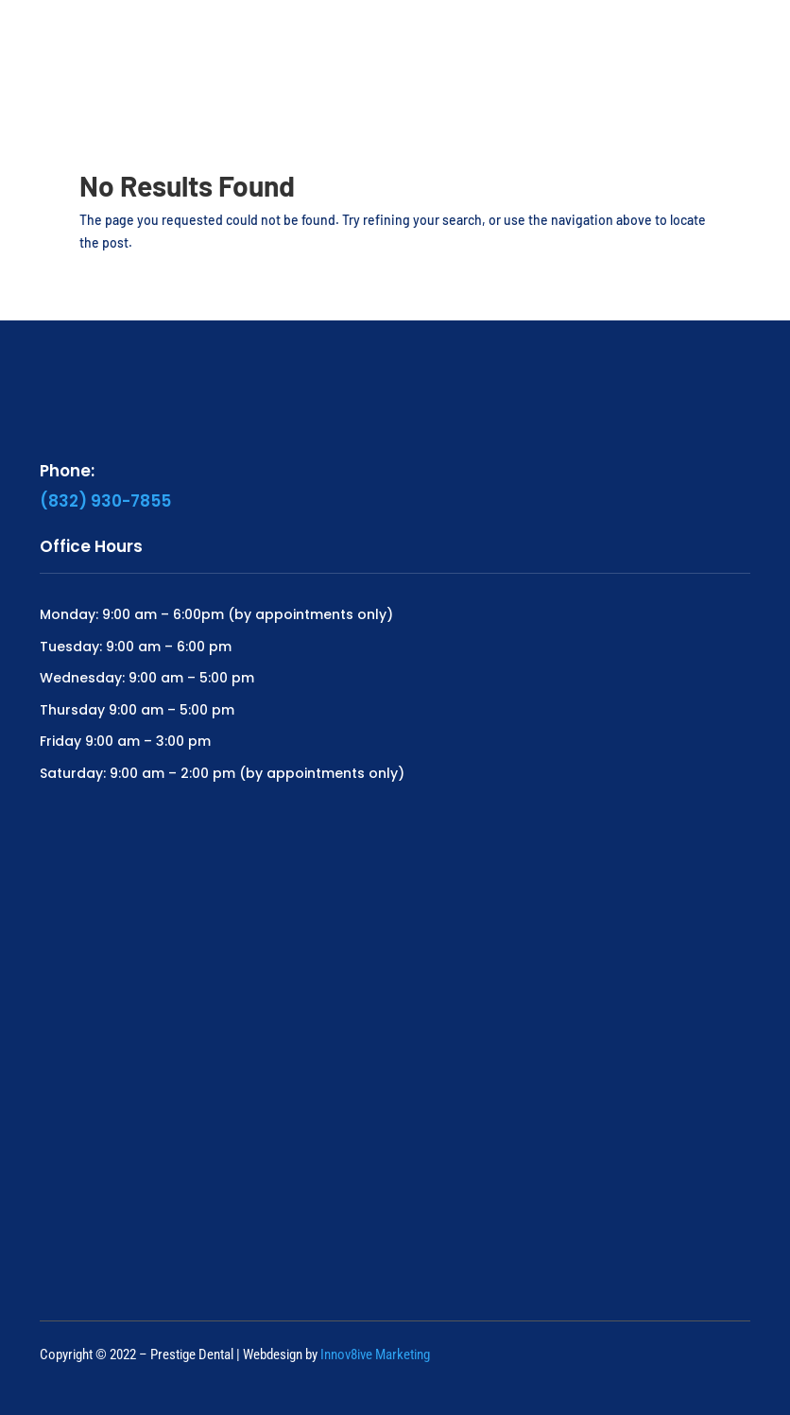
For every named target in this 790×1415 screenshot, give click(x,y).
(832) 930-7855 (105, 501)
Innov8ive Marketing (375, 1354)
